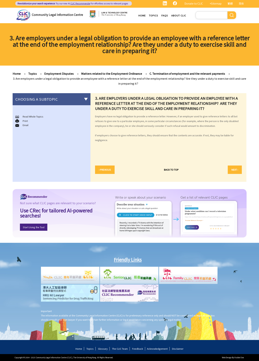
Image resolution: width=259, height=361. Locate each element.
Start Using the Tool (33, 227)
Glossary (103, 348)
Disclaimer (178, 348)
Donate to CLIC (193, 3)
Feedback (137, 348)
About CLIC (178, 15)
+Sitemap (216, 3)
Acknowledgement (157, 348)
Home (142, 15)
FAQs (164, 15)
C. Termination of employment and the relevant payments (187, 73)
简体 (241, 3)
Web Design (227, 357)
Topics (153, 15)
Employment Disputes (59, 73)
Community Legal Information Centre (57, 14)
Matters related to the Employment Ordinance (111, 73)
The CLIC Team (120, 348)
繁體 (230, 3)
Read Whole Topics (33, 116)
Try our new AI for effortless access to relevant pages (73, 3)
